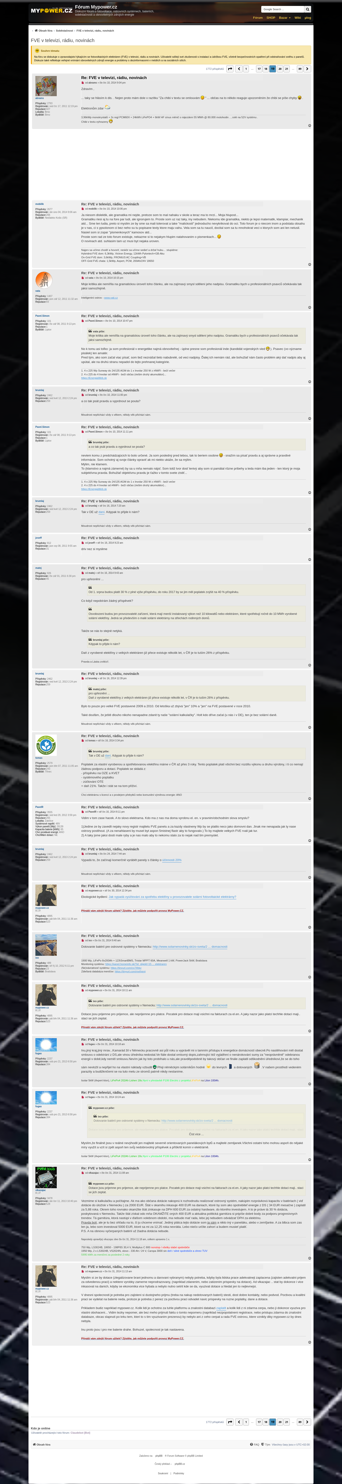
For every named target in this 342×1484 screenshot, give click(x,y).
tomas (38, 758)
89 (300, 69)
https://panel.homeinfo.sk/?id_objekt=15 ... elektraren (135, 964)
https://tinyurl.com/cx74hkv (126, 967)
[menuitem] (72, 30)
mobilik (39, 204)
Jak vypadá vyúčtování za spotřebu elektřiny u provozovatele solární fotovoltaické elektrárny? (172, 897)
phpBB (158, 1456)
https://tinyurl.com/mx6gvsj (130, 971)
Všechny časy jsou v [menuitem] (291, 1444)
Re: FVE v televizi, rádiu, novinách (114, 77)
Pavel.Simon (42, 316)
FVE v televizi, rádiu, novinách (63, 40)
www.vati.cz (111, 297)
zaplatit (221, 1308)
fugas (38, 1053)
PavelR (39, 807)
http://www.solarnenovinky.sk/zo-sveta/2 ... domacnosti (190, 946)
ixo (37, 957)
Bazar (283, 17)
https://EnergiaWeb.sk (94, 378)
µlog (308, 17)
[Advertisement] (171, 164)
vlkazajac (40, 1190)
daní (101, 512)
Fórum (258, 17)
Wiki (297, 17)
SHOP (270, 17)
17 (259, 69)
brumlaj (39, 390)
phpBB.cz (180, 1464)
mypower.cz (42, 908)
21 (286, 69)
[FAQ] (254, 1444)
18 (265, 69)
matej (38, 568)
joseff (38, 538)
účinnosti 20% (171, 860)
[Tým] (265, 1444)
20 (280, 69)
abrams (39, 98)
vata (37, 291)
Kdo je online (40, 1428)
